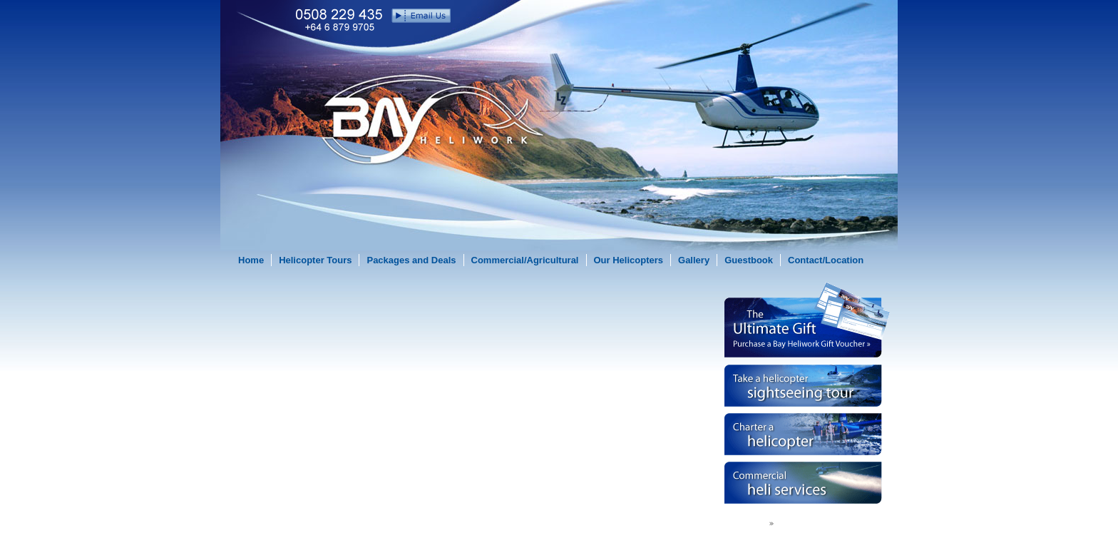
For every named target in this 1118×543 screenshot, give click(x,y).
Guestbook (748, 260)
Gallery (693, 260)
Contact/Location (825, 260)
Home (251, 260)
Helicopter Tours (315, 260)
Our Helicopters (629, 260)
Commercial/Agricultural (525, 260)
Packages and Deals (411, 260)
